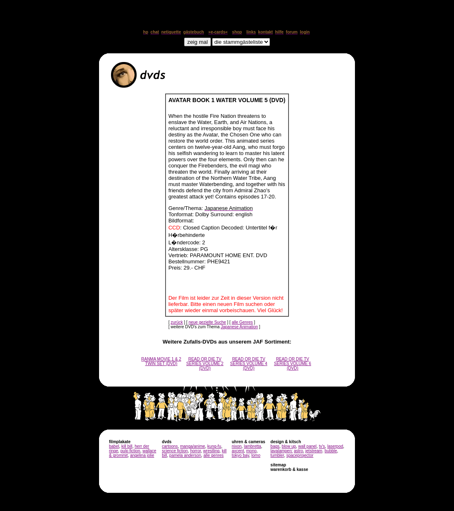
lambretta (252, 446)
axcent (238, 451)
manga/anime (192, 446)
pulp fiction (130, 451)
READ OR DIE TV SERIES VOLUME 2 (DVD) (204, 363)
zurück (177, 322)
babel (114, 446)
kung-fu (214, 446)
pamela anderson (185, 455)
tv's (322, 446)
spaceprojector (300, 455)
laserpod (335, 446)
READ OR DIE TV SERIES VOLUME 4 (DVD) (248, 363)
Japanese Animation (239, 327)
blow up (289, 446)
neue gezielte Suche (207, 322)
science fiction (175, 451)
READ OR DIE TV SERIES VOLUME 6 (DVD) (292, 363)
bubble (331, 451)
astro (298, 451)
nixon (236, 446)
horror (195, 451)
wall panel (307, 446)
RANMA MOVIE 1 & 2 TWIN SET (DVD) (161, 361)
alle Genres (242, 322)
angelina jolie (142, 455)
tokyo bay (240, 455)
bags (274, 446)
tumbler (277, 455)
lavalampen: (281, 451)
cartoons (169, 446)
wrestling (211, 451)
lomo (255, 455)
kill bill (126, 446)
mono (251, 451)
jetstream (313, 451)
